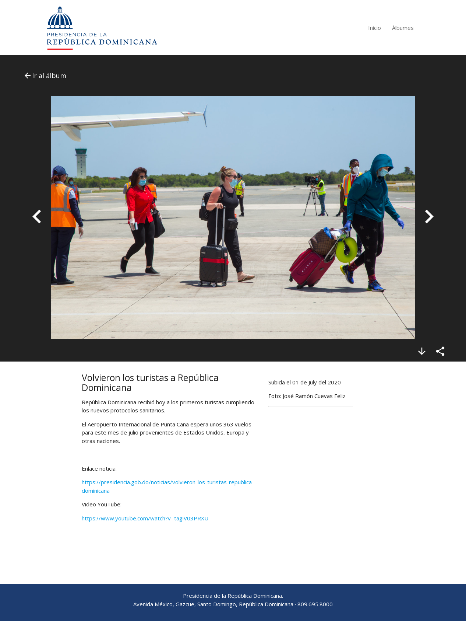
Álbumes (403, 27)
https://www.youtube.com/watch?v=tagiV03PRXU (145, 518)
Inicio (374, 27)
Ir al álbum (44, 75)
